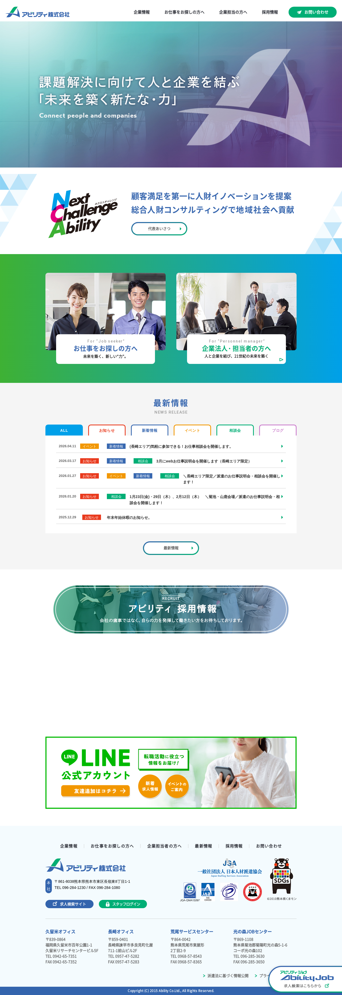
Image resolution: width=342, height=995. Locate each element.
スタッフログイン (123, 904)
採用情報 (270, 12)
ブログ (278, 430)
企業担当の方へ (233, 12)
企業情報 (142, 12)
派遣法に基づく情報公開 (225, 976)
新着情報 (150, 430)
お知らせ (107, 430)
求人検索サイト (69, 904)
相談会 (235, 430)
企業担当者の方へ (164, 846)
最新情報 (203, 846)
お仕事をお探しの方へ (184, 12)
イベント (192, 430)
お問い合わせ (316, 12)
